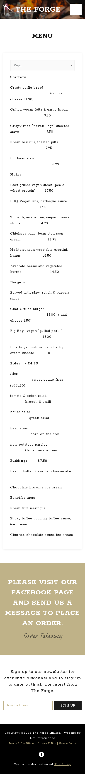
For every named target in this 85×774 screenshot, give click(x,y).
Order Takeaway (42, 635)
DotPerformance (42, 738)
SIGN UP (68, 706)
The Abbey (62, 764)
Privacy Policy (47, 743)
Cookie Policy (68, 743)
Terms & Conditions (22, 743)
